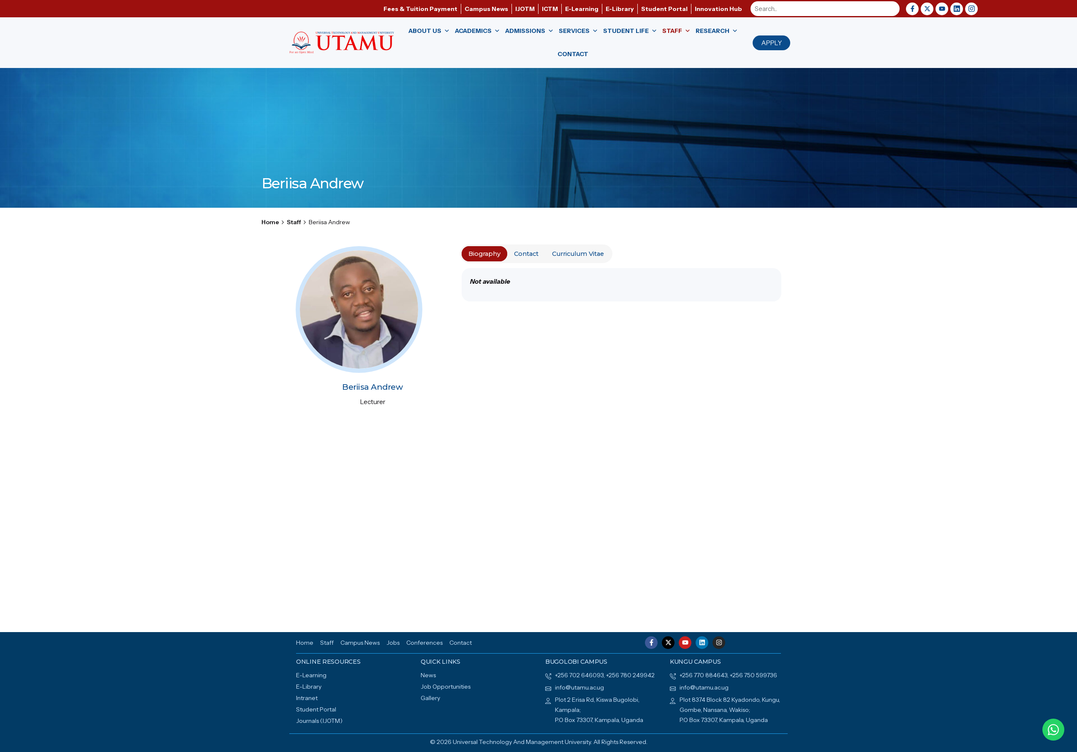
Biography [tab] (484, 254)
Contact (573, 54)
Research (717, 31)
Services (578, 31)
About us (429, 31)
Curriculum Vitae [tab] (578, 254)
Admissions (529, 31)
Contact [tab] (526, 254)
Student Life (630, 31)
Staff (676, 31)
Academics (477, 31)
